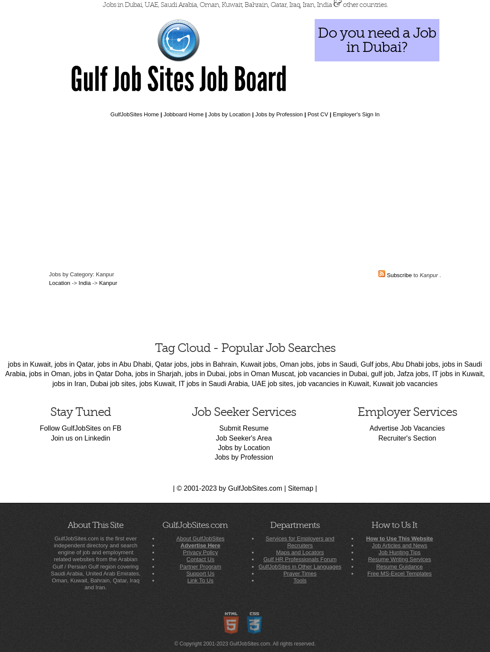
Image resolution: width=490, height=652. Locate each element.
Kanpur (108, 283)
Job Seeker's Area (244, 438)
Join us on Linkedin (80, 438)
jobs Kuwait (157, 383)
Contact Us (200, 559)
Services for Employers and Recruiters (300, 542)
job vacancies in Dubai (332, 373)
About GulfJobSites (200, 538)
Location (59, 283)
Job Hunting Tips (400, 552)
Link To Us (200, 580)
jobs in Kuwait (29, 364)
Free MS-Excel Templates (400, 573)
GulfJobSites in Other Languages (300, 566)
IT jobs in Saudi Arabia (213, 383)
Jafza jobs (412, 373)
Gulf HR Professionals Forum (299, 559)
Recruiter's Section (407, 438)
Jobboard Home (184, 114)
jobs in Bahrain (214, 364)
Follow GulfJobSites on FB (81, 428)
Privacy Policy (200, 552)
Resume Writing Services (399, 559)
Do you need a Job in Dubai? (377, 40)
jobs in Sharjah (158, 373)
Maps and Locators (300, 552)
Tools (299, 580)
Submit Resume (244, 428)
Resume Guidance (399, 566)
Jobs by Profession (279, 114)
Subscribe (399, 275)
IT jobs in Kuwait (457, 373)
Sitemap (300, 488)
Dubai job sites (112, 383)
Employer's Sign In (356, 114)
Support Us (200, 573)
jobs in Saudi (337, 364)
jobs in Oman (49, 373)
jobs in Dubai (205, 373)
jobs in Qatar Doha (102, 373)
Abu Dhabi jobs (414, 364)
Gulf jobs (374, 364)
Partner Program (200, 566)
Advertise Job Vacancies (407, 428)
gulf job (382, 373)
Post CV (317, 114)
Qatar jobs (171, 364)
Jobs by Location (229, 114)
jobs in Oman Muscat (261, 373)
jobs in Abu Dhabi (124, 364)
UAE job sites (272, 383)
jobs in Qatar (74, 364)
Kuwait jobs (258, 364)
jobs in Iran (69, 383)
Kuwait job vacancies (405, 383)
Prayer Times (300, 573)
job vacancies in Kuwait (333, 383)
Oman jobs (296, 364)
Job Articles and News (399, 545)
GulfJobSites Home (134, 114)
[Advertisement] (245, 191)
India (85, 283)
